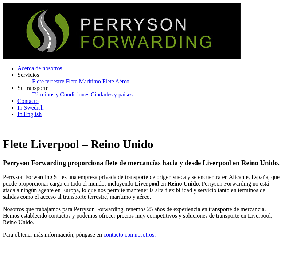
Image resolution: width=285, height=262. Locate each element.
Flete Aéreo (115, 81)
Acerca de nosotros (39, 68)
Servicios (28, 75)
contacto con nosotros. (130, 234)
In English (29, 114)
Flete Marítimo (83, 81)
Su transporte (32, 88)
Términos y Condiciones (60, 94)
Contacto (28, 101)
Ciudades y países (112, 94)
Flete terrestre (48, 81)
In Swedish (30, 107)
